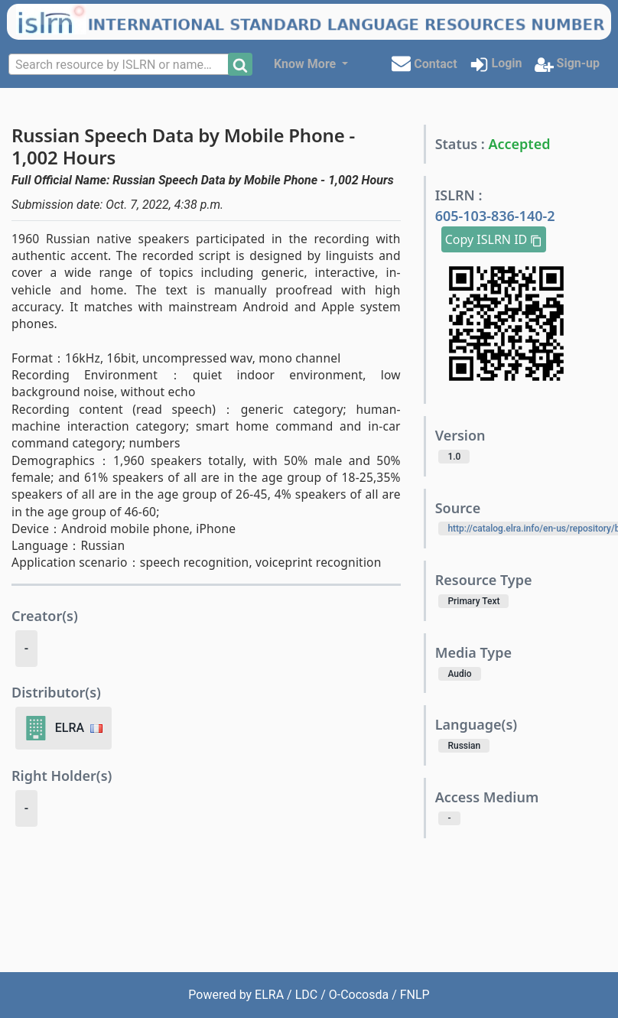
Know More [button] (306, 64)
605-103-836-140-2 (495, 216)
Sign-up (567, 64)
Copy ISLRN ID (494, 239)
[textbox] (120, 65)
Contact (424, 63)
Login (496, 64)
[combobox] (120, 64)
